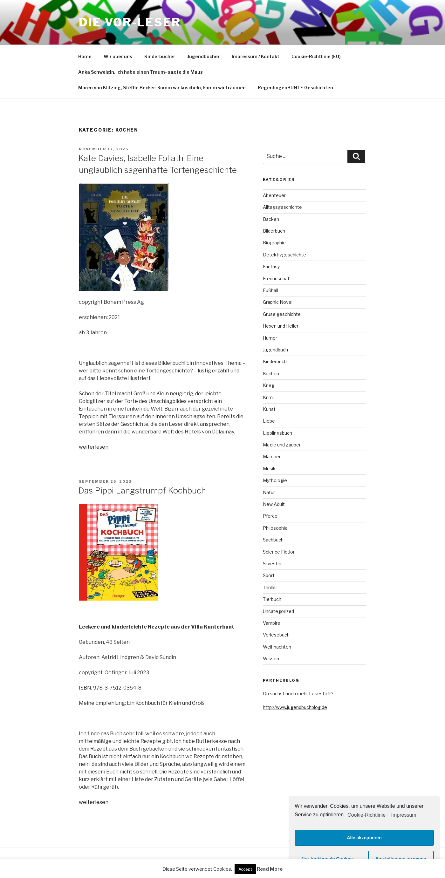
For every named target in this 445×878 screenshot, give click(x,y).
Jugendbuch (275, 349)
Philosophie (275, 528)
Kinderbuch (275, 361)
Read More (270, 869)
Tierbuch (272, 599)
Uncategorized (278, 611)
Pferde (270, 516)
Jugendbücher (203, 56)
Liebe (269, 421)
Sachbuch (273, 539)
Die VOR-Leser (130, 22)
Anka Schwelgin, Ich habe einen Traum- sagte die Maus (140, 72)
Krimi (268, 397)
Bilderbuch (274, 231)
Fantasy (271, 266)
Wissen (271, 658)
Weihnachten (277, 647)
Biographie (274, 242)
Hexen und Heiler (280, 326)
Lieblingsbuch (277, 433)
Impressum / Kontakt (255, 56)
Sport (269, 575)
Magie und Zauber (282, 444)
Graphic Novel (277, 302)
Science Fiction (279, 552)
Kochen (271, 373)
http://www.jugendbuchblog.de (295, 707)
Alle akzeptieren (364, 837)
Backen (271, 219)
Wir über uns (118, 56)
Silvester (272, 563)
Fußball (270, 290)
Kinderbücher (159, 56)
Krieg (268, 385)
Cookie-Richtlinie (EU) (316, 56)
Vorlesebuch (276, 634)
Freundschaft (277, 278)
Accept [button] (245, 869)
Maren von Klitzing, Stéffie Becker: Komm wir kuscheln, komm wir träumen (162, 87)
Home (85, 56)
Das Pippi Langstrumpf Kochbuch (142, 490)
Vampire (271, 623)
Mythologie (275, 480)
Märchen (272, 456)
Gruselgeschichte (282, 314)
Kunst (269, 409)
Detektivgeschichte (284, 254)
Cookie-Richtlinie (366, 815)
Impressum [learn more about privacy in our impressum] (403, 815)
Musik (269, 468)
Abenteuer (274, 195)
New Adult (274, 504)
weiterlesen (93, 447)
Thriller (270, 587)
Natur (269, 492)
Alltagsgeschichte (282, 207)
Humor (270, 338)
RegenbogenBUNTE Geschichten (295, 87)
